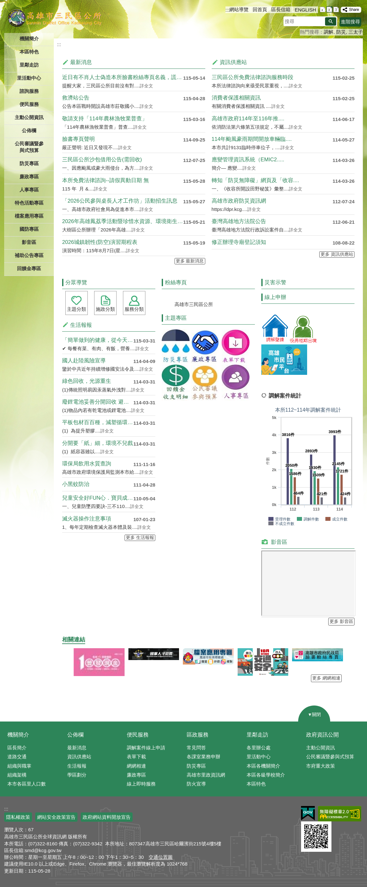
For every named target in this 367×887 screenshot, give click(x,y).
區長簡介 (17, 747)
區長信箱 (280, 9)
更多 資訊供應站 (337, 254)
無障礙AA (339, 813)
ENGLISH (305, 9)
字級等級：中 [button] (329, 9)
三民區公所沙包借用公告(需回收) (102, 160)
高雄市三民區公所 (194, 304)
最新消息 (76, 747)
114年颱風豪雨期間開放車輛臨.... (252, 139)
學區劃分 (76, 775)
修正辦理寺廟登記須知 (239, 242)
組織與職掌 (19, 766)
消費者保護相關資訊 (236, 98)
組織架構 (17, 775)
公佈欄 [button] (29, 130)
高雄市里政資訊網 (206, 775)
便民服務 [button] (29, 104)
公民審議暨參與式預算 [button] (29, 147)
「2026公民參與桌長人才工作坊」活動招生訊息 (119, 201)
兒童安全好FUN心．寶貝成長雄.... (97, 498)
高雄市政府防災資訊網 (239, 201)
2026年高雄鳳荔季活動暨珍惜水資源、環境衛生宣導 (122, 221)
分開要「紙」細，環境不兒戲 (97, 443)
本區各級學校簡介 (266, 775)
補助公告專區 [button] (29, 255)
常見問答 (196, 747)
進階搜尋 (350, 21)
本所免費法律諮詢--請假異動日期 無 (105, 180)
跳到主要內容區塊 (3, 3)
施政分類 (105, 309)
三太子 (355, 32)
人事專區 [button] (29, 189)
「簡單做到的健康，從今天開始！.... (97, 340)
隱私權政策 (18, 817)
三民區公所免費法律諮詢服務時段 (252, 77)
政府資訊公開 (322, 735)
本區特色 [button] (29, 51)
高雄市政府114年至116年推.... (248, 119)
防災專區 (196, 766)
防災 (341, 32)
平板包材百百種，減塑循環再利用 (97, 422)
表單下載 (136, 756)
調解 (328, 32)
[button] (330, 21)
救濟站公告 (75, 98)
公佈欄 (75, 735)
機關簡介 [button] (29, 38)
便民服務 (138, 735)
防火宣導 (196, 783)
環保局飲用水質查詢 (86, 464)
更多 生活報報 (140, 537)
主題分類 (76, 309)
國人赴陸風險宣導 (84, 361)
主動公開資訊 (320, 747)
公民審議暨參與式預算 (330, 756)
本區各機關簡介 (263, 766)
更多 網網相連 (326, 678)
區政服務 (197, 735)
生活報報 (76, 766)
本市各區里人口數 (26, 783)
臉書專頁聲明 (78, 139)
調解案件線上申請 (146, 747)
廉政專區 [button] (29, 176)
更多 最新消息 (190, 261)
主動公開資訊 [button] (29, 117)
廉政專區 (136, 775)
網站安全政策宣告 (56, 817)
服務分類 (134, 309)
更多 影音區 (341, 621)
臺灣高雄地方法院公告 (239, 221)
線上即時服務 (141, 783)
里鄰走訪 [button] (29, 65)
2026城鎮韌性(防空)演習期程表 (99, 242)
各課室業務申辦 (203, 756)
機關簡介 (18, 735)
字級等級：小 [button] (322, 9)
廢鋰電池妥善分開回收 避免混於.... (97, 402)
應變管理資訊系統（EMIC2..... (248, 160)
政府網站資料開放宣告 (107, 817)
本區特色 (256, 783)
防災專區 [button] (29, 163)
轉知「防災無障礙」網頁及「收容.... (255, 180)
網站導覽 (239, 9)
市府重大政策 (320, 766)
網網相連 (136, 766)
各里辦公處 (259, 747)
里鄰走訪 (257, 735)
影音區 (29, 242)
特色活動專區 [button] (29, 203)
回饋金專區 (29, 268)
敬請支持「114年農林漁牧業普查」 (104, 119)
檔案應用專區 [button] (29, 216)
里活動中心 (29, 78)
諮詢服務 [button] (29, 91)
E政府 (308, 813)
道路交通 (17, 756)
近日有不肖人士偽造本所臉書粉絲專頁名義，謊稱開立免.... (122, 77)
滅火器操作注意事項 (86, 519)
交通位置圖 (161, 857)
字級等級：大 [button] (336, 9)
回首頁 (260, 9)
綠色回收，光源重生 (86, 381)
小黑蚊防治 (75, 484)
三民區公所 (54, 17)
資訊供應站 (79, 756)
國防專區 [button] (29, 229)
